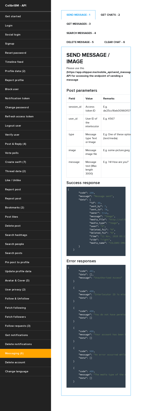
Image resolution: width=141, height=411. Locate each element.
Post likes (11, 216)
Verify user (12, 134)
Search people (14, 244)
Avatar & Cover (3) (17, 280)
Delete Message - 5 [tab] (80, 42)
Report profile (14, 80)
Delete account (15, 362)
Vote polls (12, 153)
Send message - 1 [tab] (78, 15)
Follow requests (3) (17, 326)
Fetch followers (15, 317)
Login (8, 25)
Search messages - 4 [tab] (81, 33)
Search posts (13, 253)
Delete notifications (18, 344)
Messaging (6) (14, 353)
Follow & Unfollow (17, 298)
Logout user (13, 125)
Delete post (13, 225)
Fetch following (15, 308)
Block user (12, 89)
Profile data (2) (15, 71)
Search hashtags (16, 235)
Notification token (17, 98)
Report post (13, 189)
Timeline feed (14, 62)
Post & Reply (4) (15, 144)
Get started (13, 16)
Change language (16, 371)
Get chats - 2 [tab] (110, 15)
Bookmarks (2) (14, 207)
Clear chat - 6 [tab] (114, 42)
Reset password (15, 53)
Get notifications (16, 335)
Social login (13, 34)
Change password (17, 107)
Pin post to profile (17, 262)
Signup (9, 43)
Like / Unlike (13, 180)
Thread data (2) (15, 171)
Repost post (13, 198)
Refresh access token (19, 116)
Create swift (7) (15, 162)
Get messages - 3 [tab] (79, 24)
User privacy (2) (15, 289)
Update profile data (18, 271)
